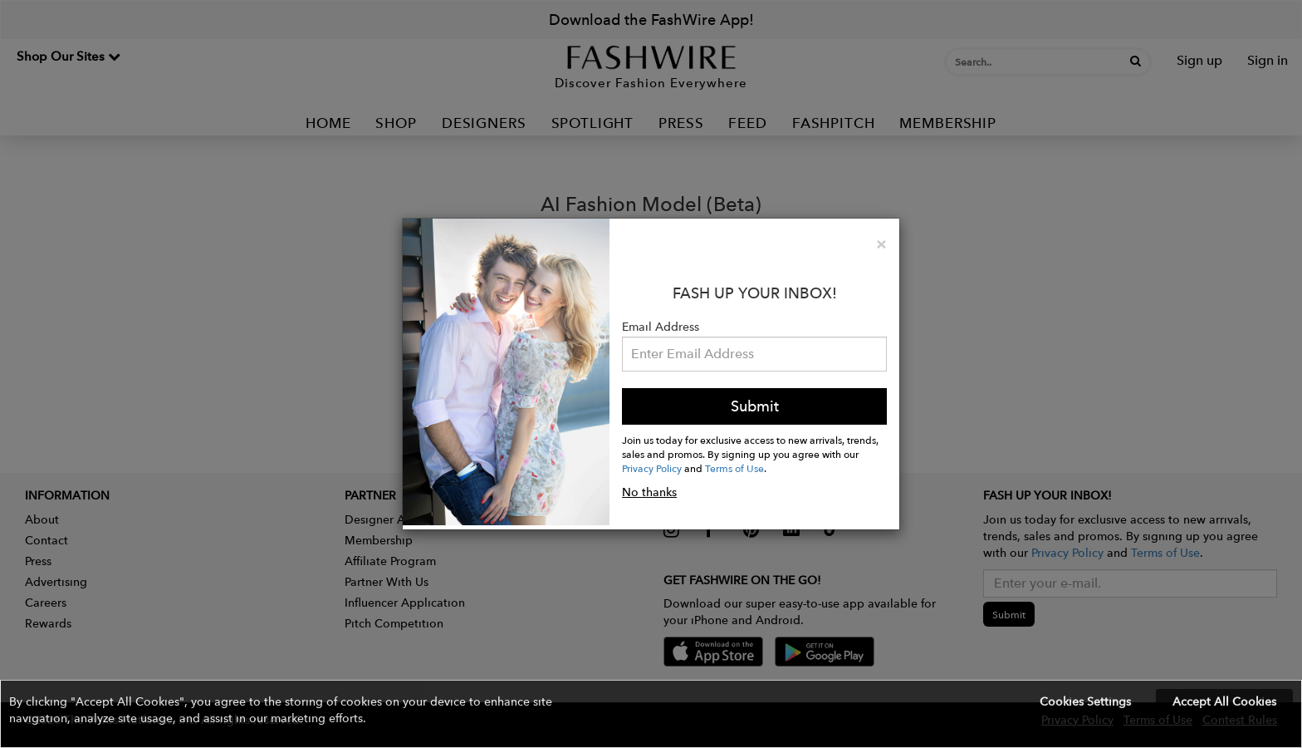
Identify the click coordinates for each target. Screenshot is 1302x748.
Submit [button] (755, 406)
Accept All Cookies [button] (1224, 701)
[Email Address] (754, 354)
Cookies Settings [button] (1085, 701)
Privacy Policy (652, 468)
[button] (651, 714)
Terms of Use (734, 468)
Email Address (660, 326)
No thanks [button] (649, 492)
